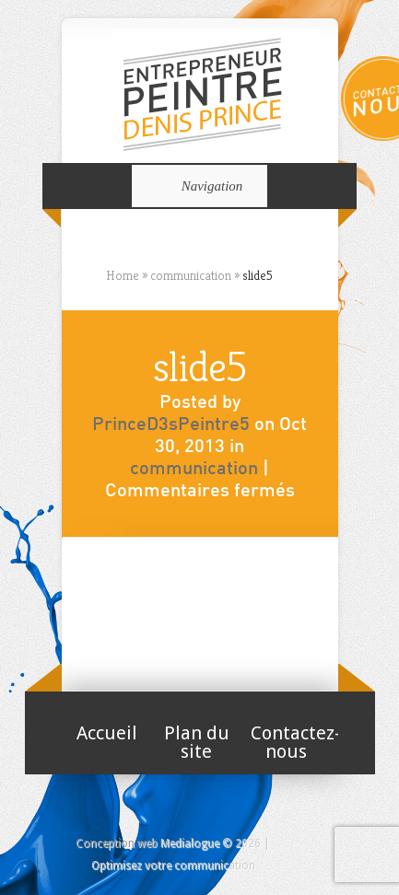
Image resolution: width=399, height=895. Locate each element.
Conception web (117, 843)
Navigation (196, 186)
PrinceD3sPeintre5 (171, 425)
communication (194, 469)
